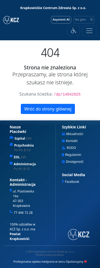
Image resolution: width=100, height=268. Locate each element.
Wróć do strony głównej (47, 109)
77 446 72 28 (23, 212)
